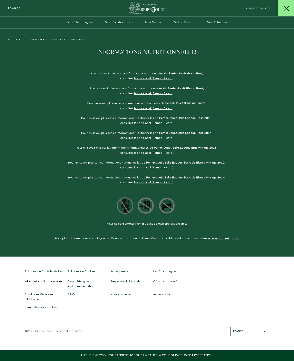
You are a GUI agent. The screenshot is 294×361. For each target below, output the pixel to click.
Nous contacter (121, 294)
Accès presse (119, 271)
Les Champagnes (165, 271)
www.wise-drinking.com (223, 238)
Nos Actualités (216, 22)
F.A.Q (71, 294)
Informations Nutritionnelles (43, 281)
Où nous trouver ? (165, 281)
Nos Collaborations (119, 22)
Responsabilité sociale (125, 281)
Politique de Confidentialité (43, 271)
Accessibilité (161, 294)
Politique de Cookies (81, 271)
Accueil (14, 39)
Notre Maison (184, 22)
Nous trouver (258, 8)
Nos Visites (153, 22)
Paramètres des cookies (40, 307)
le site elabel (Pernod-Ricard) (153, 78)
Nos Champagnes (79, 22)
